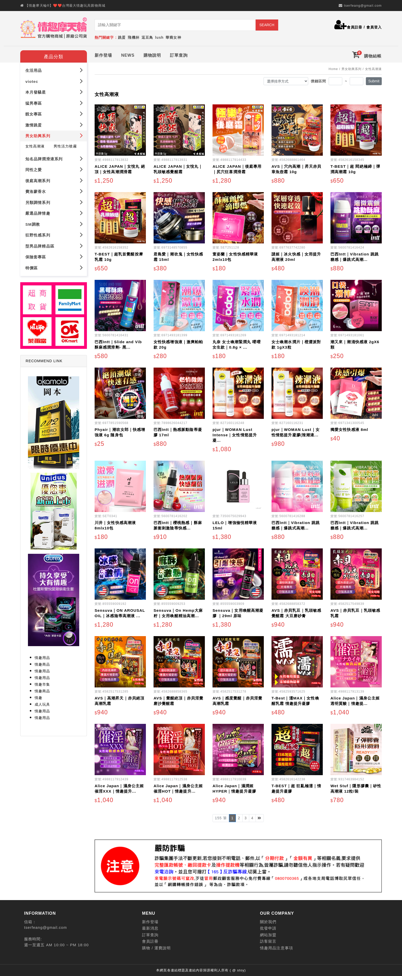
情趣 (38, 697)
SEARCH (266, 25)
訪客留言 (268, 940)
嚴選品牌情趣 (54, 212)
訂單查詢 (178, 54)
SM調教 (54, 223)
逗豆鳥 (147, 37)
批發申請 (268, 927)
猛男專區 (54, 102)
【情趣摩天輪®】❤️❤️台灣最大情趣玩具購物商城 (65, 5)
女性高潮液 (35, 145)
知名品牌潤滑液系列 (54, 157)
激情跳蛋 (54, 124)
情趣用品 (42, 657)
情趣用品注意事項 (276, 947)
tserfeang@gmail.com (363, 5)
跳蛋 (122, 37)
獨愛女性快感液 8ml (349, 428)
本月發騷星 (54, 91)
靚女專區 (54, 113)
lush (159, 37)
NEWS (127, 54)
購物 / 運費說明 (156, 947)
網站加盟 (268, 934)
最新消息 (150, 927)
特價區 (54, 266)
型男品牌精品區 (54, 245)
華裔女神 (173, 37)
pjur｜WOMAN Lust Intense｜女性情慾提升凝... (235, 433)
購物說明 (152, 54)
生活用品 (54, 69)
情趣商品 (42, 663)
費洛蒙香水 (54, 190)
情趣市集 (42, 683)
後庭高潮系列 (54, 179)
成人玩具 (42, 703)
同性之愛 (54, 168)
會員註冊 (354, 27)
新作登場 (103, 54)
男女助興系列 (54, 134)
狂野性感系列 (54, 234)
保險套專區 (54, 255)
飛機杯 (133, 37)
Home (333, 68)
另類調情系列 (54, 201)
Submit (373, 80)
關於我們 (268, 921)
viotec (54, 80)
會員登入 (374, 27)
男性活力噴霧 (65, 145)
